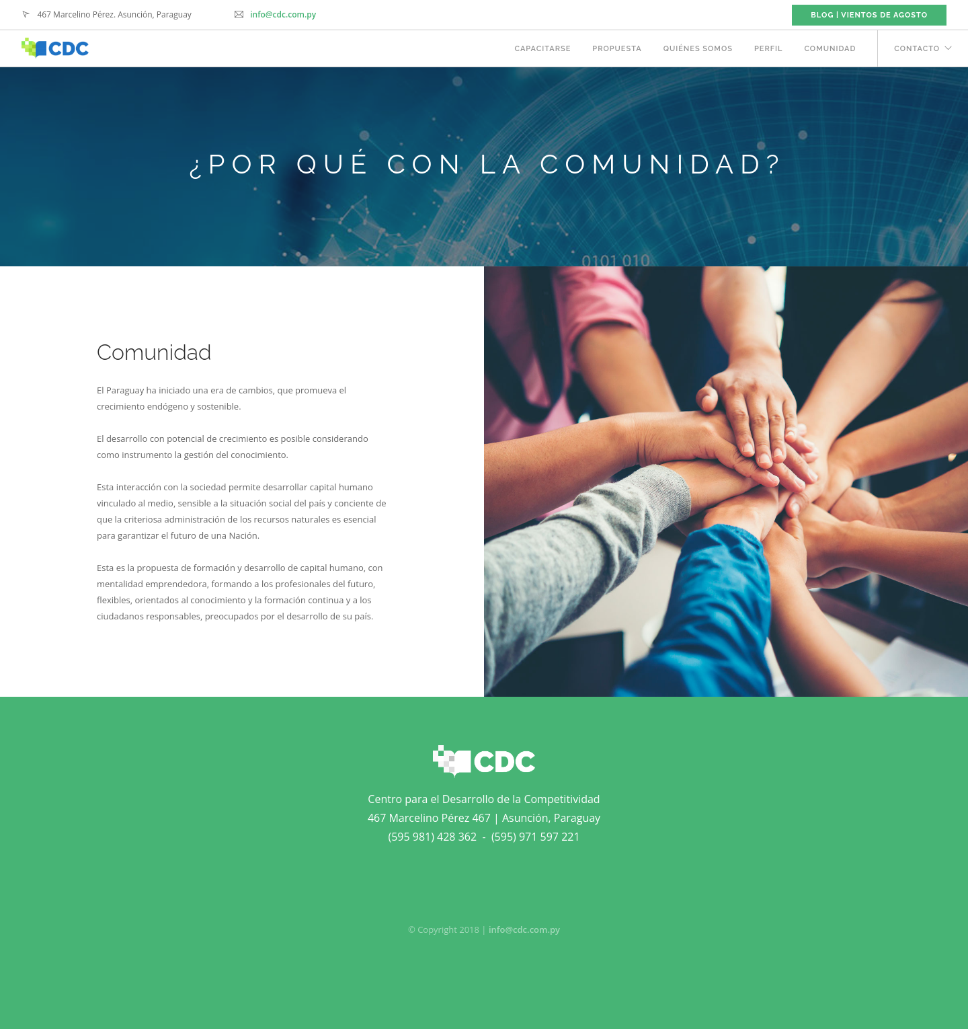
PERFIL (768, 48)
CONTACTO (917, 48)
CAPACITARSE (542, 48)
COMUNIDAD (830, 48)
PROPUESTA (616, 48)
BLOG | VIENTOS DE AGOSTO (869, 15)
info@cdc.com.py (283, 14)
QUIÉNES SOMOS (698, 48)
